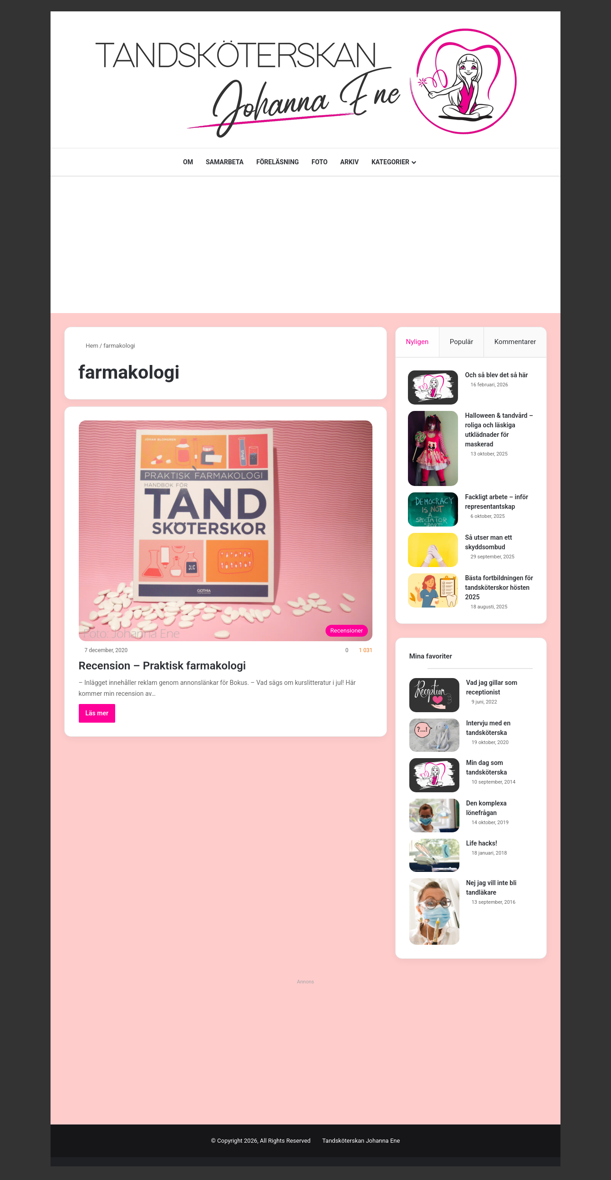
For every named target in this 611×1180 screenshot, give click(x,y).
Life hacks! (481, 845)
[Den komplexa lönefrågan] (434, 818)
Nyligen (417, 342)
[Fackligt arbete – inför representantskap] (434, 510)
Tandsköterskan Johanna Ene (361, 1142)
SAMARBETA (225, 162)
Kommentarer (515, 342)
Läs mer (97, 713)
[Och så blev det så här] (434, 388)
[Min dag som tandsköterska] (434, 777)
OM (188, 162)
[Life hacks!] (434, 857)
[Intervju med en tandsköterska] (434, 737)
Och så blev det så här (497, 376)
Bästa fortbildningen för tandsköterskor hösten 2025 (495, 588)
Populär (462, 342)
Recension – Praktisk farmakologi (182, 665)
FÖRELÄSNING (277, 162)
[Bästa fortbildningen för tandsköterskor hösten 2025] (434, 591)
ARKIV (349, 162)
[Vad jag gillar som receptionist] (434, 697)
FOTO (319, 162)
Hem (88, 345)
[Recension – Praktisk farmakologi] (226, 530)
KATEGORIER (390, 162)
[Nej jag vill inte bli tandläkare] (434, 914)
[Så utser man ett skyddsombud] (434, 551)
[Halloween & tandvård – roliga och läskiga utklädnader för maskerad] (434, 449)
